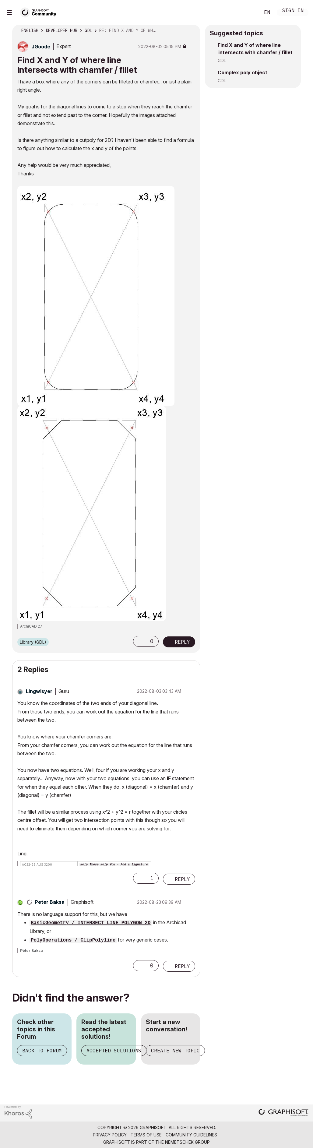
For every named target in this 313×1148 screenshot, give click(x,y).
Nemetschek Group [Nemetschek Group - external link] (187, 1142)
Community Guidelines (191, 1134)
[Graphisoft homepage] (283, 1113)
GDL (222, 60)
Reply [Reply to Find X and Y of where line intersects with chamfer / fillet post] (182, 642)
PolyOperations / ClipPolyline (73, 940)
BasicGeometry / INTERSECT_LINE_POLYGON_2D (91, 923)
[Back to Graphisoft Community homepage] (40, 11)
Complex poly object (242, 72)
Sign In (293, 11)
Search (249, 12)
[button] (139, 641)
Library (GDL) (33, 642)
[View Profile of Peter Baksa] (50, 902)
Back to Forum (42, 1051)
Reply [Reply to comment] (182, 879)
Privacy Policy (110, 1134)
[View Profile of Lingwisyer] (39, 691)
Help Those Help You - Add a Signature (114, 864)
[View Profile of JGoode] (40, 47)
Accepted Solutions (113, 1051)
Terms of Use (146, 1134)
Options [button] (192, 31)
